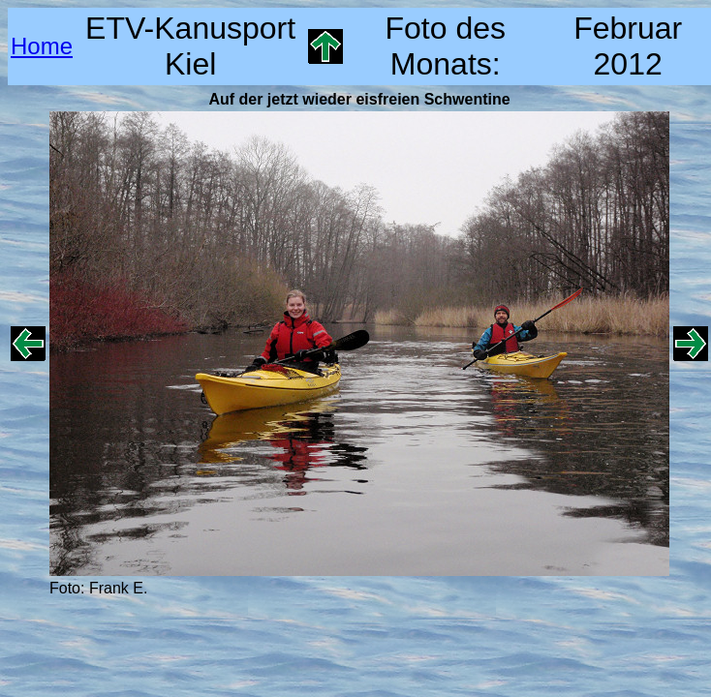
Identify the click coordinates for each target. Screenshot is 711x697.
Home (42, 46)
